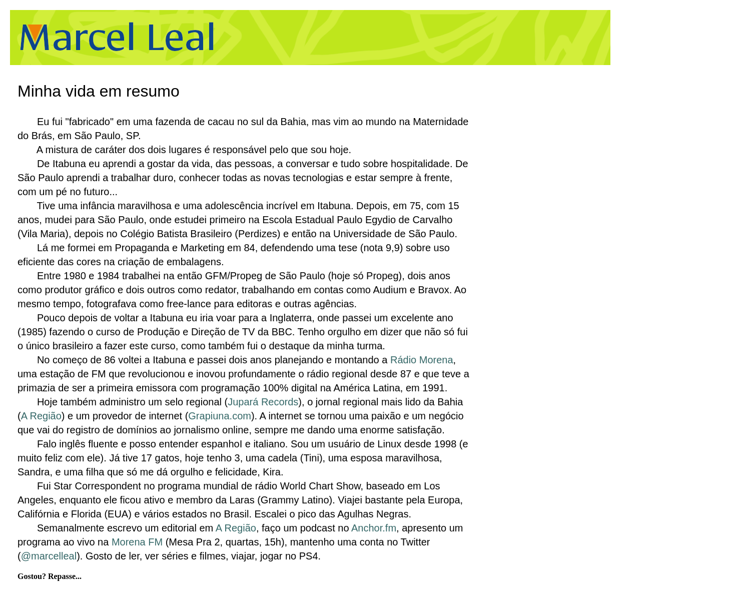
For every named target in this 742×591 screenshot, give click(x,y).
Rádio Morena (421, 359)
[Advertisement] (422, 37)
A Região (41, 415)
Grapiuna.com (219, 415)
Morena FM (137, 541)
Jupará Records (263, 401)
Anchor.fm (373, 527)
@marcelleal (49, 555)
